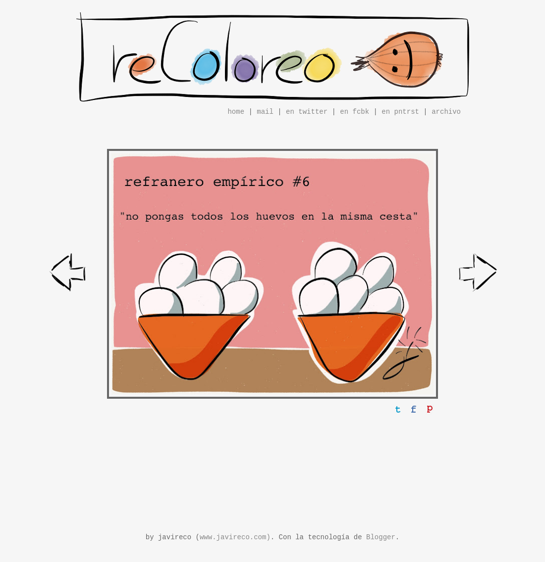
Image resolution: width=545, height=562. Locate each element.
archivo (446, 112)
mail (265, 112)
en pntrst (400, 112)
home (235, 112)
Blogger (380, 537)
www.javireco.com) (235, 537)
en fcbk (354, 112)
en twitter (306, 112)
